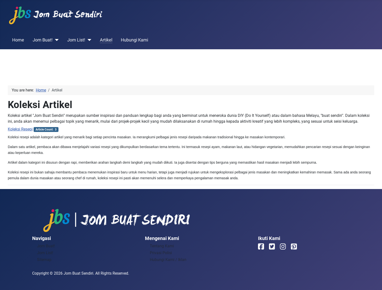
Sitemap (44, 259)
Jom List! (76, 40)
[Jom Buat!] (56, 40)
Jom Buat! (43, 40)
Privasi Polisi (161, 252)
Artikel (106, 40)
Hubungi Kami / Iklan (168, 259)
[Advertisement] (191, 60)
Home (18, 40)
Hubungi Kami (134, 40)
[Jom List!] (88, 40)
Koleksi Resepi (20, 129)
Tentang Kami (162, 246)
